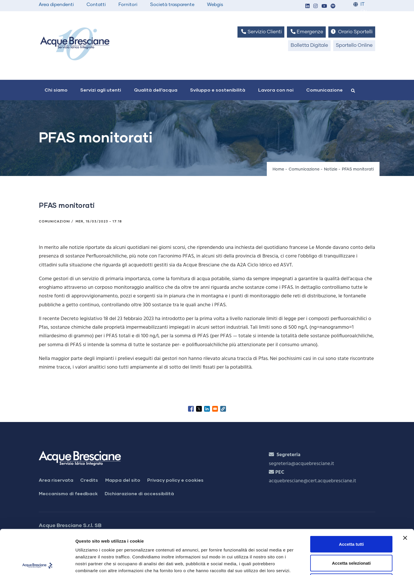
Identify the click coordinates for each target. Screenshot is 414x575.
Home (278, 169)
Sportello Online (354, 45)
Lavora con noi (276, 89)
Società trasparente (172, 4)
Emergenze (306, 31)
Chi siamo (56, 89)
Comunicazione (324, 89)
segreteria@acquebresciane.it (301, 464)
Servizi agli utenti (100, 89)
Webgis (215, 4)
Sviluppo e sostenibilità (217, 89)
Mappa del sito (122, 480)
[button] (307, 6)
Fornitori (127, 4)
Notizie (330, 169)
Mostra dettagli (302, 563)
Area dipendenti (56, 4)
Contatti (96, 4)
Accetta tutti (351, 499)
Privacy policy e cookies (175, 480)
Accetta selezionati (351, 518)
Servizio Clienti (260, 31)
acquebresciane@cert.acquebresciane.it (312, 481)
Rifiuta (351, 537)
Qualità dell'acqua (155, 89)
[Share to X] (199, 409)
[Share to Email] (215, 409)
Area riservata (56, 480)
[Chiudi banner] (405, 493)
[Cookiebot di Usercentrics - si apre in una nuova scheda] (37, 563)
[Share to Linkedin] (207, 409)
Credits (89, 480)
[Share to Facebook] (191, 409)
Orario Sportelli (352, 31)
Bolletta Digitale (309, 45)
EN (364, 12)
